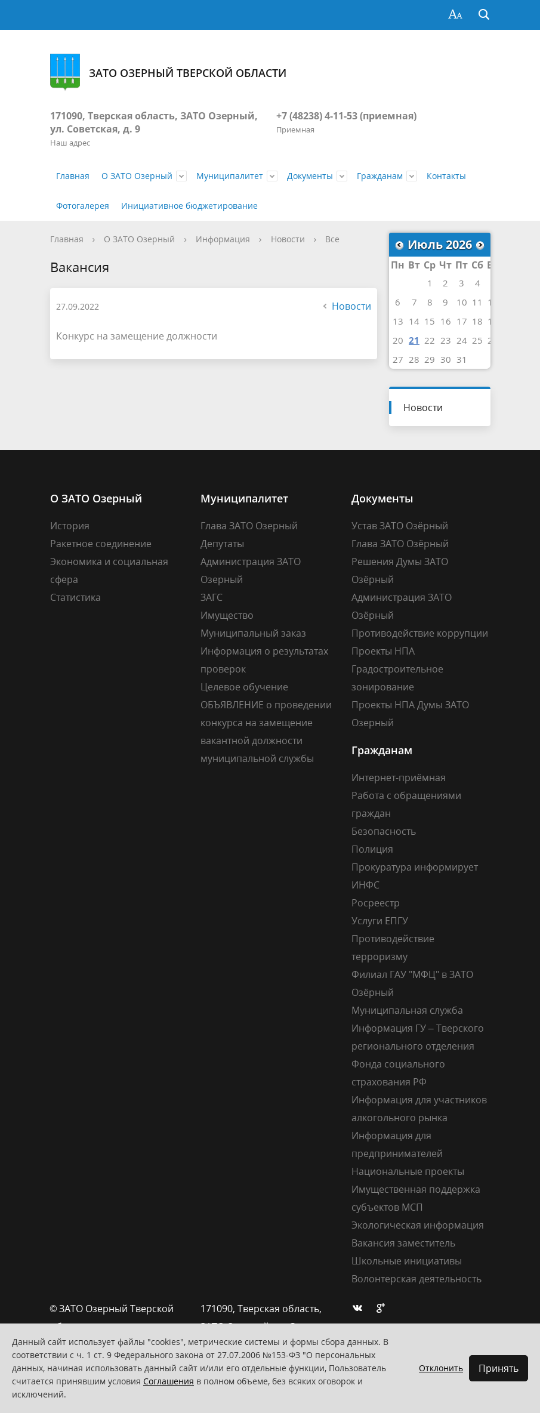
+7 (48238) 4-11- (311, 115)
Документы (310, 175)
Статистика (75, 597)
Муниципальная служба (407, 1010)
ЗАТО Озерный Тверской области (168, 72)
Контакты (446, 175)
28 (414, 359)
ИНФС (365, 884)
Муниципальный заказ (253, 633)
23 (445, 340)
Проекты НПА (383, 651)
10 (461, 302)
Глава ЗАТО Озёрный (400, 543)
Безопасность (383, 831)
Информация (223, 239)
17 (461, 321)
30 (445, 359)
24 (461, 340)
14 (414, 321)
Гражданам (380, 175)
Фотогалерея (82, 205)
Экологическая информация (417, 1225)
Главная (73, 175)
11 (477, 302)
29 (429, 359)
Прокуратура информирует (414, 867)
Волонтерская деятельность (416, 1278)
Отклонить (441, 1368)
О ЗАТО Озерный (136, 175)
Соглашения (168, 1381)
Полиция (372, 849)
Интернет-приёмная (398, 777)
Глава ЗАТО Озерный (249, 525)
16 (445, 321)
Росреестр (375, 902)
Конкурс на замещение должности (136, 336)
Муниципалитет (229, 175)
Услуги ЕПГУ (379, 920)
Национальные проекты (407, 1171)
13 (398, 321)
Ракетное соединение (101, 543)
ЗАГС (211, 597)
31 (461, 359)
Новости (288, 239)
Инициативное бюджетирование (189, 205)
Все (332, 239)
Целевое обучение (244, 686)
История (70, 525)
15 (429, 321)
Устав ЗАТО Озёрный (399, 525)
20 (398, 340)
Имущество (227, 615)
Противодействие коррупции (419, 633)
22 (429, 340)
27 (398, 359)
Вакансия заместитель (403, 1243)
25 (477, 340)
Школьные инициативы (406, 1260)
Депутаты (222, 543)
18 (477, 321)
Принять (499, 1368)
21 (414, 340)
